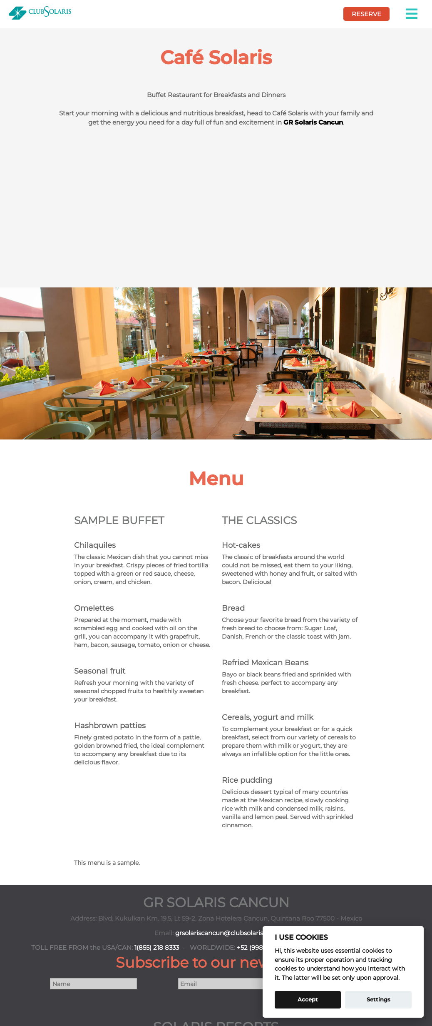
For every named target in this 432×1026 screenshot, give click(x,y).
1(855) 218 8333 (156, 947)
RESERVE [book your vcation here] (366, 14)
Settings (378, 999)
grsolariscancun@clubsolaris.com (226, 933)
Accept (308, 999)
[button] (412, 14)
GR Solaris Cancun (313, 122)
